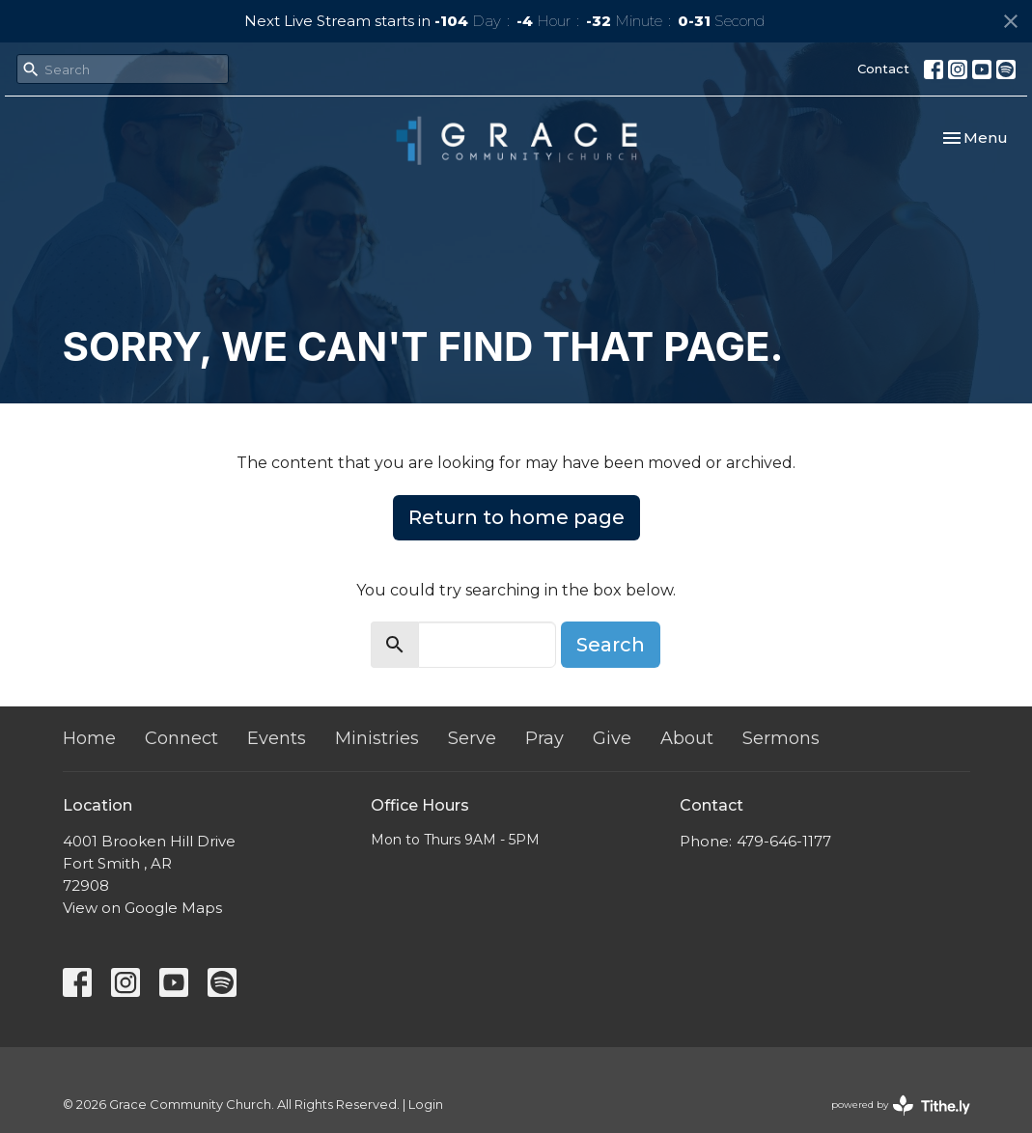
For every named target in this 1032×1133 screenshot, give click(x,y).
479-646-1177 (784, 841)
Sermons (781, 738)
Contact (883, 68)
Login (425, 1104)
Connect (181, 738)
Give (612, 738)
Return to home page (516, 517)
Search (610, 644)
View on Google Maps (142, 907)
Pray (544, 738)
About (686, 738)
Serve (472, 738)
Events (276, 738)
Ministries (377, 738)
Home (89, 738)
